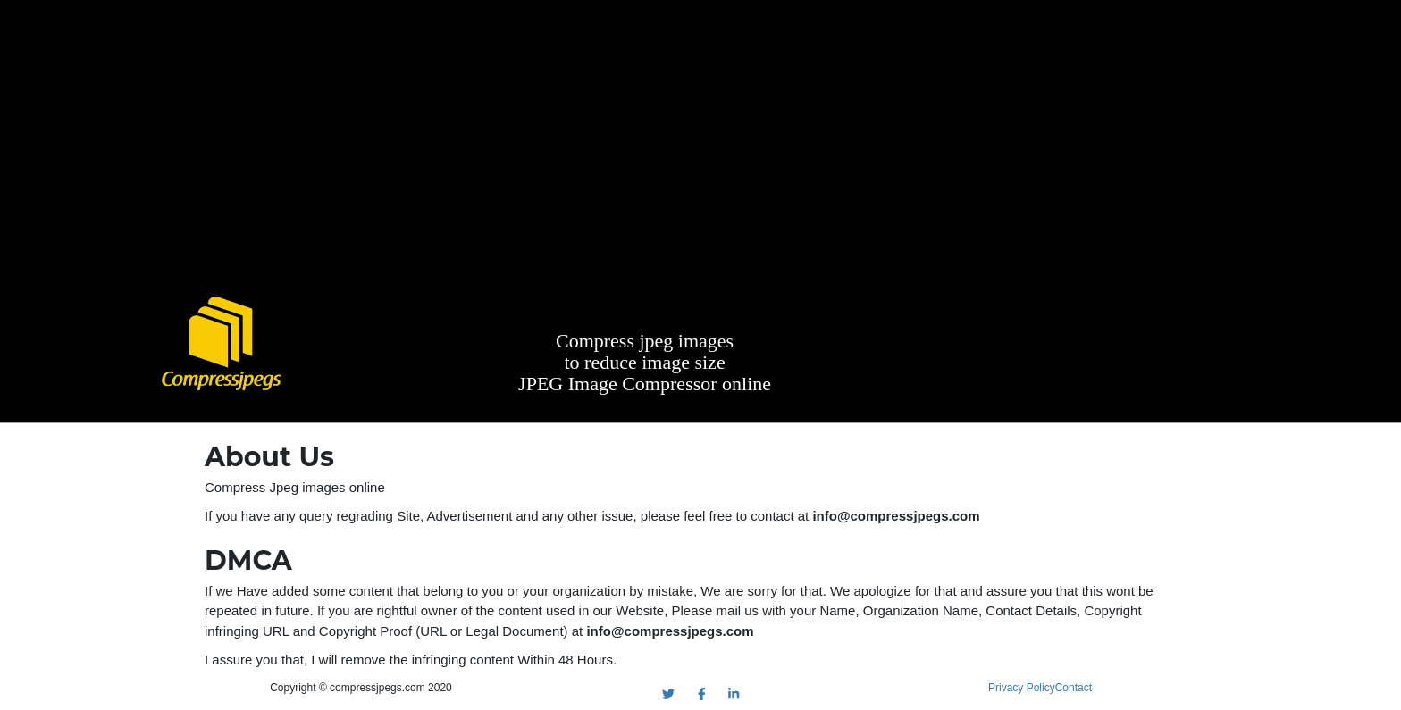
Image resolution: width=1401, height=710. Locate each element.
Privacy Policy (1021, 687)
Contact (1073, 687)
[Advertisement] (700, 152)
